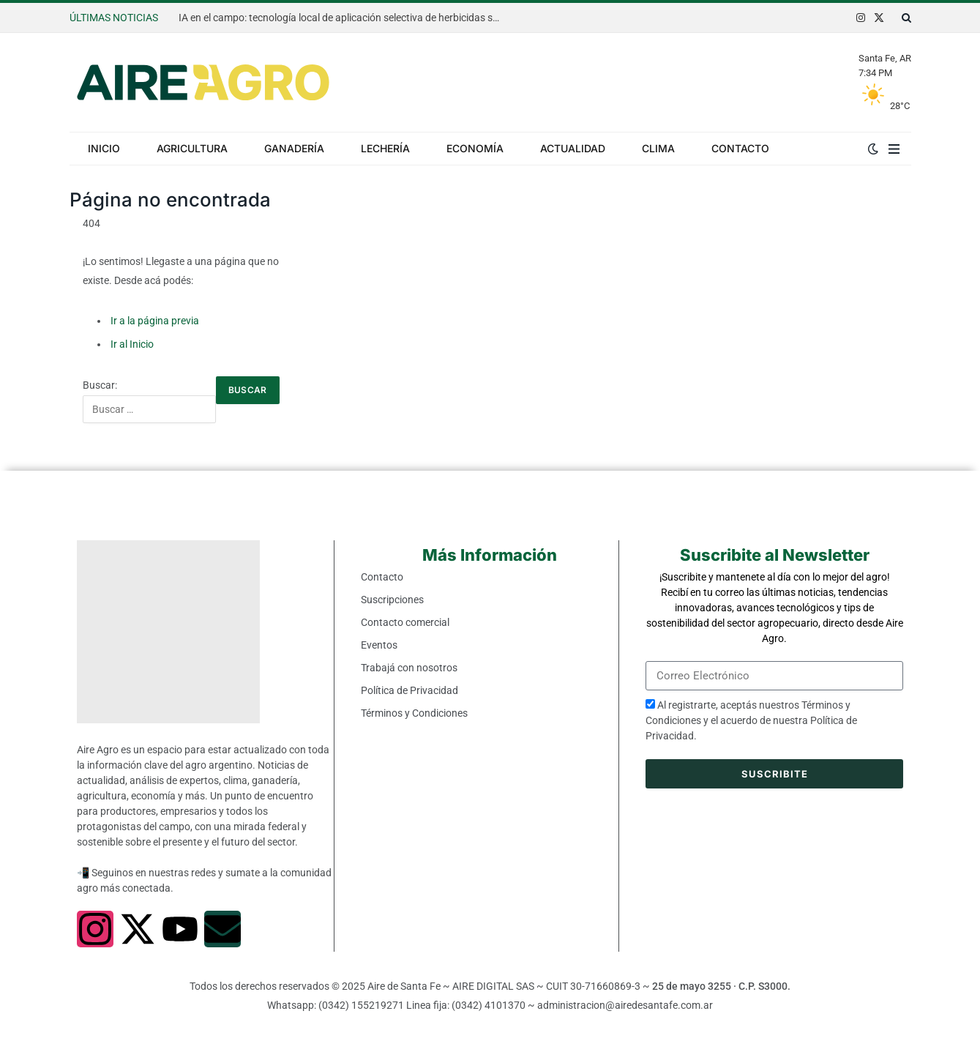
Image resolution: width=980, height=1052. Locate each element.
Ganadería (294, 148)
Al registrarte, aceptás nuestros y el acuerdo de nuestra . (751, 720)
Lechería (385, 148)
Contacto (740, 148)
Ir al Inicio (132, 344)
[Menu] (894, 149)
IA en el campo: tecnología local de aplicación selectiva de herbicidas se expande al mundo (343, 17)
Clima (658, 148)
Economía (475, 148)
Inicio (104, 148)
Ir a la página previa (155, 321)
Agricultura (192, 148)
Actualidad (572, 148)
